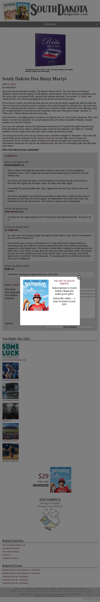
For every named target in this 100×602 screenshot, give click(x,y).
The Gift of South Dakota (64, 282)
